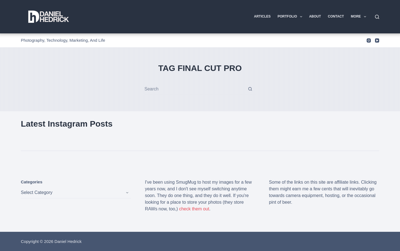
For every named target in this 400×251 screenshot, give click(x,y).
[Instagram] (369, 40)
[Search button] (250, 88)
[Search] (377, 17)
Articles (262, 16)
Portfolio (291, 16)
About (315, 16)
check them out (194, 208)
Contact (336, 16)
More (359, 16)
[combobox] (194, 89)
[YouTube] (377, 40)
